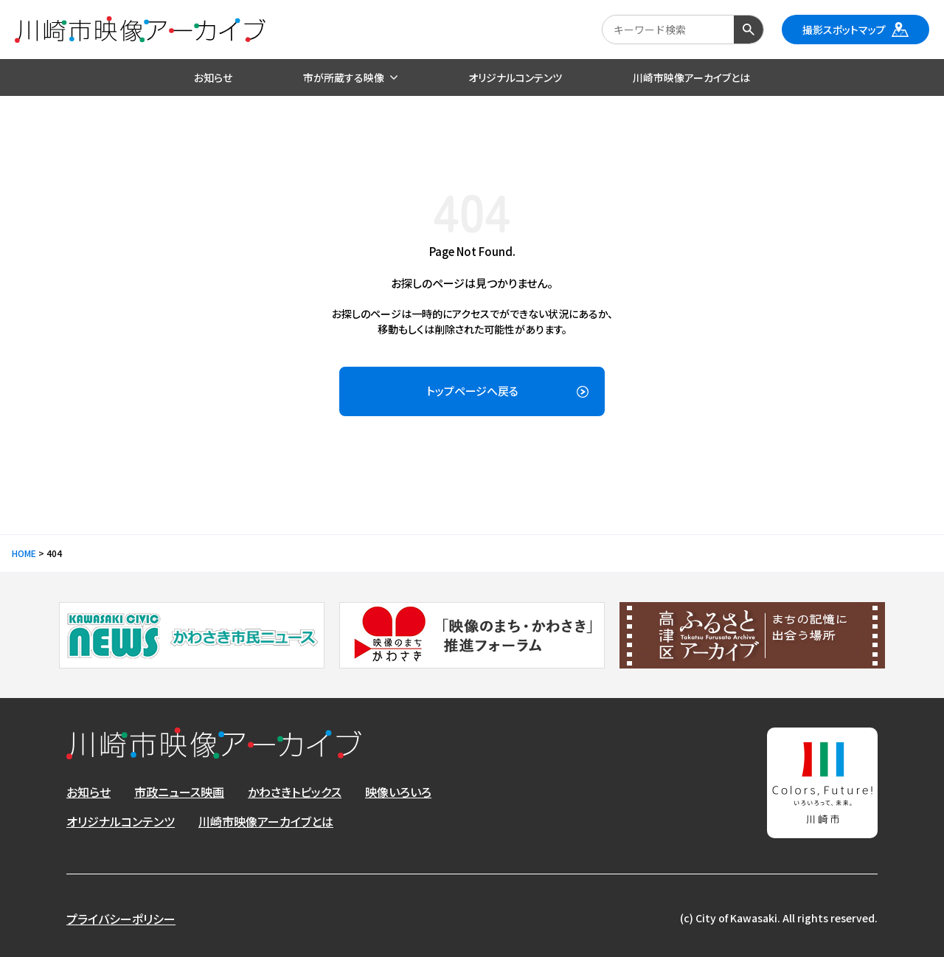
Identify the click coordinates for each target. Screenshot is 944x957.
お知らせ (88, 792)
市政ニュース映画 (179, 792)
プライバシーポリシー (121, 918)
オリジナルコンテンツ (120, 821)
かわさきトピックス (294, 792)
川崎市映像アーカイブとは (265, 821)
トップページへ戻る (472, 390)
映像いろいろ (398, 792)
